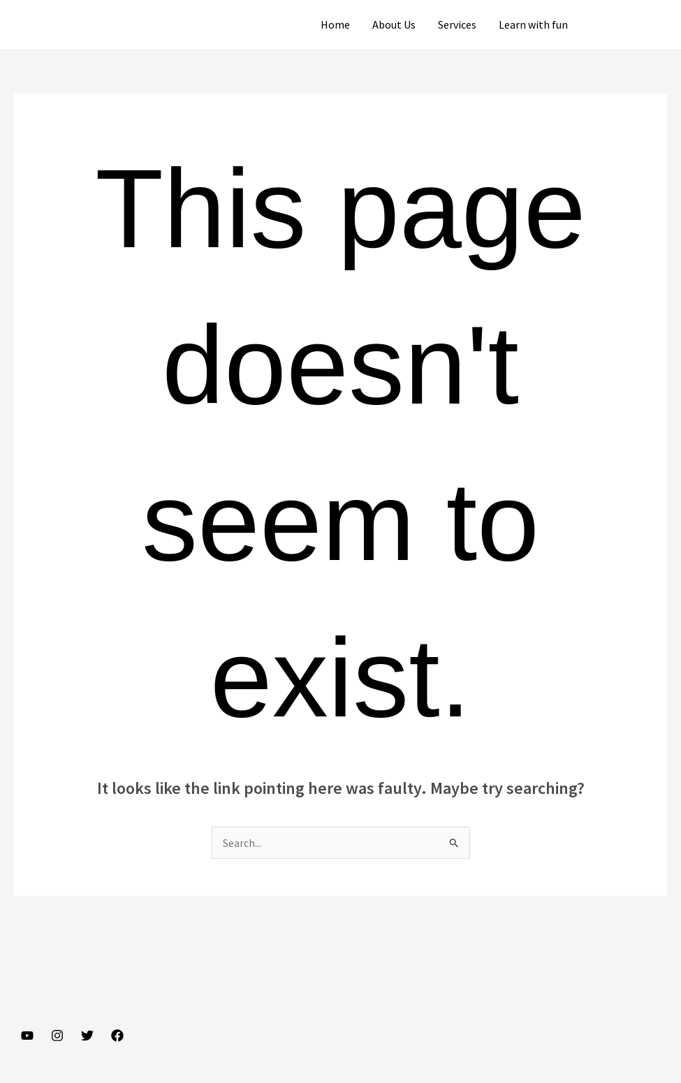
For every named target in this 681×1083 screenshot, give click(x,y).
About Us (394, 24)
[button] (630, 24)
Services (457, 24)
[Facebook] (117, 1035)
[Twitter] (87, 1035)
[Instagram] (57, 1035)
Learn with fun (533, 24)
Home (335, 24)
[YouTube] (27, 1035)
